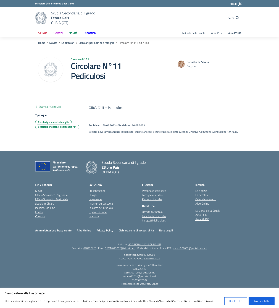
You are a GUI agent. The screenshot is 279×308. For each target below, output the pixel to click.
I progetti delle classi (154, 220)
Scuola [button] (43, 32)
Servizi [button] (58, 32)
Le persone (95, 199)
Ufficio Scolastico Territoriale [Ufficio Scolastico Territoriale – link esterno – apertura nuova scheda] (51, 199)
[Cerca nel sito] (233, 18)
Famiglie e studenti (153, 195)
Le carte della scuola (101, 208)
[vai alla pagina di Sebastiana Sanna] (198, 62)
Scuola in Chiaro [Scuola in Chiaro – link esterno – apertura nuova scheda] (44, 203)
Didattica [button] (90, 32)
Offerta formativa (152, 212)
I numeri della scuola (101, 203)
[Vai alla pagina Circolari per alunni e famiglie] (96, 43)
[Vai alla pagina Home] (41, 43)
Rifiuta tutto (235, 301)
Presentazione (97, 191)
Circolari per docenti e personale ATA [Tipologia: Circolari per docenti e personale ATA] (57, 127)
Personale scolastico (154, 191)
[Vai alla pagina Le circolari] (68, 43)
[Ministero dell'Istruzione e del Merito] (54, 3)
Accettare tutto (261, 301)
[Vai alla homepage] (41, 18)
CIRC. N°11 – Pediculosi (106, 108)
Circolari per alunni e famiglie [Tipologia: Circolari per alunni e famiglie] (53, 122)
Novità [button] (73, 32)
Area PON (216, 33)
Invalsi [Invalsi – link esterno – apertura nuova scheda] (39, 212)
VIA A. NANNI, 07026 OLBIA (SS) (144, 244)
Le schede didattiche (154, 216)
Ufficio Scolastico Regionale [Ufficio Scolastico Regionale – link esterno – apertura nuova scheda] (51, 195)
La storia (94, 216)
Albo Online (202, 203)
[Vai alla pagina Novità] (53, 43)
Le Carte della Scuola (193, 33)
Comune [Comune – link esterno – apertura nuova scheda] (40, 216)
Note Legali (166, 230)
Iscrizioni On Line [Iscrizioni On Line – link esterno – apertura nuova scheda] (45, 208)
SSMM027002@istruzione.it (120, 248)
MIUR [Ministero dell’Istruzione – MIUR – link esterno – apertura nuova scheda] (38, 191)
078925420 (89, 248)
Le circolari (201, 195)
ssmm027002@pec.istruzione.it (190, 248)
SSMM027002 (152, 258)
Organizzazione (98, 212)
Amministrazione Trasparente (53, 230)
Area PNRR (234, 33)
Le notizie (201, 191)
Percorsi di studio (152, 199)
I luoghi (93, 195)
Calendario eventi (205, 199)
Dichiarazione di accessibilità (136, 230)
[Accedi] (236, 3)
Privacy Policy (104, 230)
